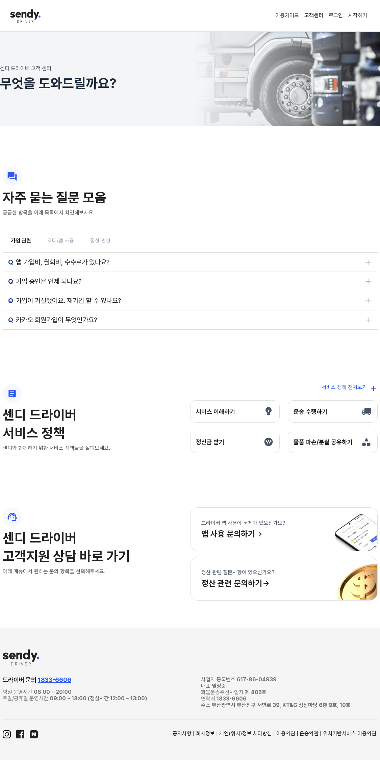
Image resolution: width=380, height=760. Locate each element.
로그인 (336, 15)
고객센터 (313, 15)
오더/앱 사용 (60, 240)
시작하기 (357, 15)
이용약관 (285, 733)
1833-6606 (54, 679)
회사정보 (205, 733)
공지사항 (182, 733)
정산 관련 (100, 240)
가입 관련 (21, 240)
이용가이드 (287, 15)
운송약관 (309, 733)
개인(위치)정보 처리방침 (245, 733)
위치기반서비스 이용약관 (349, 733)
